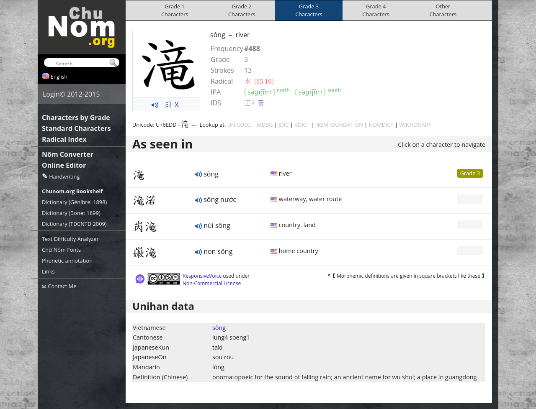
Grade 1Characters (174, 10)
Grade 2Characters (241, 10)
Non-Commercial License (212, 283)
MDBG (265, 124)
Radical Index (64, 139)
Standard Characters (76, 128)
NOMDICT (381, 124)
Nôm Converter (67, 154)
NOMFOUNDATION (339, 124)
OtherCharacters (443, 10)
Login (51, 94)
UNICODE (239, 124)
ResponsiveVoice (202, 275)
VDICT (301, 124)
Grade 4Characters (375, 10)
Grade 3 (470, 173)
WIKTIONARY (415, 124)
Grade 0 (470, 198)
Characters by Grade (76, 117)
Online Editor (64, 165)
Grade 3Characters (308, 10)
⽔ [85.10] (259, 81)
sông (219, 328)
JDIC (283, 124)
